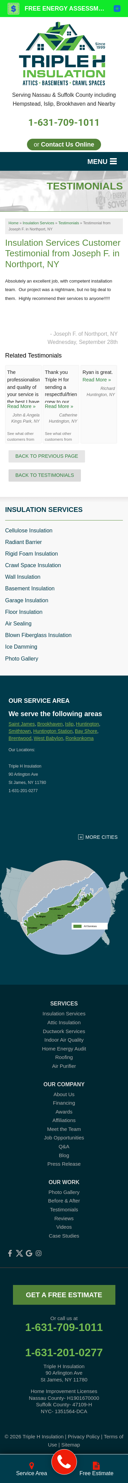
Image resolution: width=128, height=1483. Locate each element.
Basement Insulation (30, 588)
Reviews (64, 1218)
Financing (64, 1103)
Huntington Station (52, 731)
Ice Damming (21, 647)
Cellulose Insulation (29, 530)
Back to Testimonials (44, 475)
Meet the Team (64, 1129)
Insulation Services (44, 509)
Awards (64, 1112)
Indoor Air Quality (64, 1040)
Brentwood (20, 738)
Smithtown (20, 731)
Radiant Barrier (23, 542)
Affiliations (63, 1120)
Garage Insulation (26, 600)
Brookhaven (50, 724)
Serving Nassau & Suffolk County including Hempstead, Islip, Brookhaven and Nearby (64, 99)
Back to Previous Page (46, 456)
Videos (64, 1227)
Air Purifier (64, 1066)
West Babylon (48, 738)
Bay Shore (86, 731)
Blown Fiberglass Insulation (38, 635)
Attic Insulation (64, 1022)
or (64, 144)
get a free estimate (64, 1295)
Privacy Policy (84, 1436)
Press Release (64, 1164)
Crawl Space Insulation (33, 565)
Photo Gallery (21, 659)
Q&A (64, 1146)
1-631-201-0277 (64, 1352)
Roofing (64, 1057)
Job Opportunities (64, 1137)
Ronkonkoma (80, 738)
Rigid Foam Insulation (31, 554)
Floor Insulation (23, 612)
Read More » (21, 406)
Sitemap (70, 1445)
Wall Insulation (22, 577)
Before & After (64, 1201)
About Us (64, 1094)
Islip (69, 724)
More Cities (101, 837)
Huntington (87, 724)
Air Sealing (18, 623)
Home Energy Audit (64, 1048)
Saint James (22, 724)
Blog (64, 1155)
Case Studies (64, 1236)
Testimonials (64, 1209)
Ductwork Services (64, 1031)
